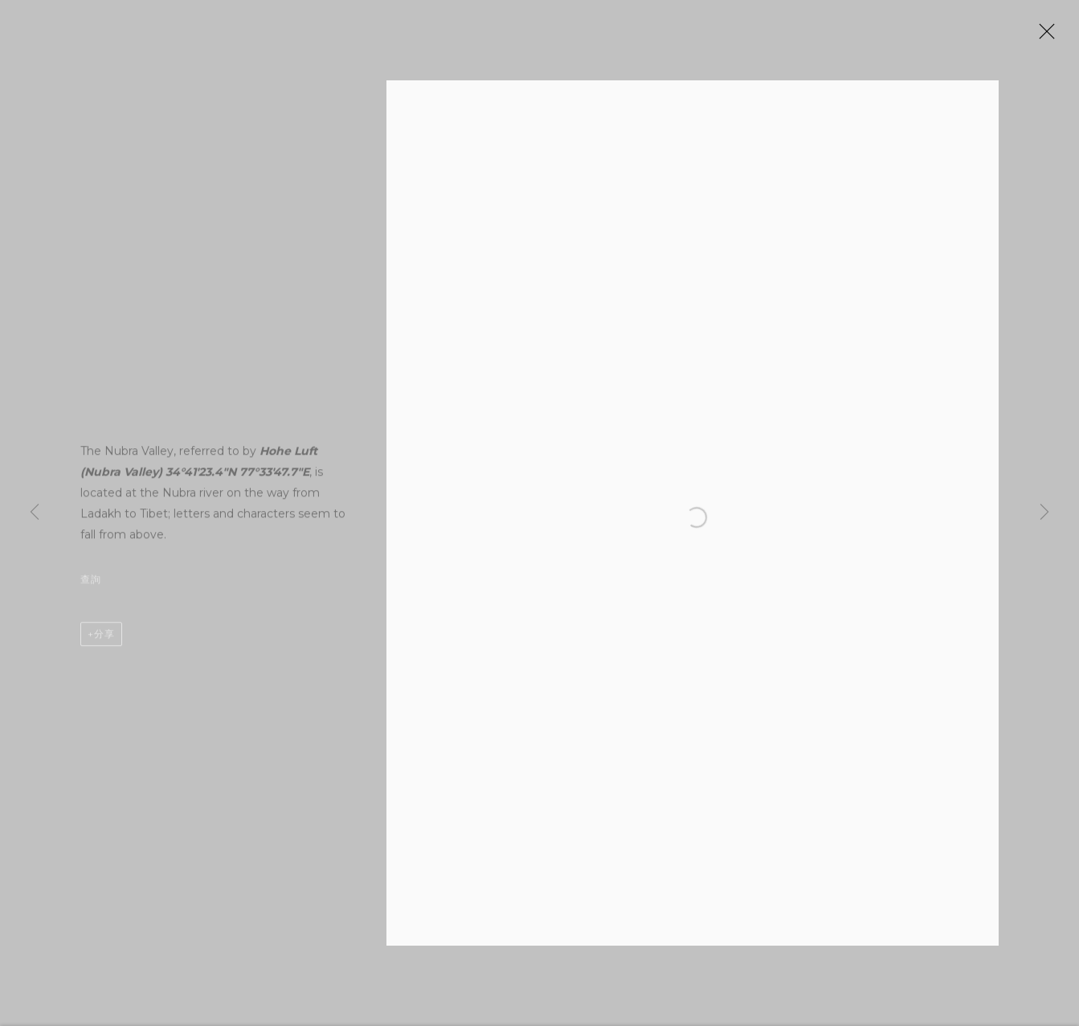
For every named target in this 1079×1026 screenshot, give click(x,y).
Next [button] (1044, 513)
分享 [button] (104, 641)
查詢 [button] (90, 586)
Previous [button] (34, 513)
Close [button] (1052, 36)
